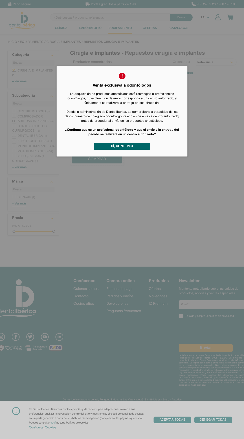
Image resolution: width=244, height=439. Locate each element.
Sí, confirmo (122, 146)
